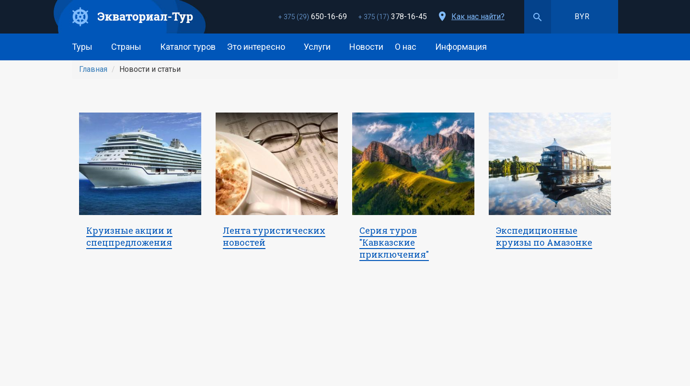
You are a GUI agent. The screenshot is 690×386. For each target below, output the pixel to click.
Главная (93, 69)
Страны (130, 47)
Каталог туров (188, 47)
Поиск (537, 17)
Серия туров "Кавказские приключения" (394, 242)
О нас (409, 47)
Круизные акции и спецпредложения (129, 236)
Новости (366, 47)
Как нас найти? (478, 16)
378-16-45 (392, 16)
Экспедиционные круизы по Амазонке (544, 236)
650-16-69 (312, 16)
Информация (464, 47)
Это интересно (259, 47)
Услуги (321, 47)
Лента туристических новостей (274, 236)
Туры (86, 47)
